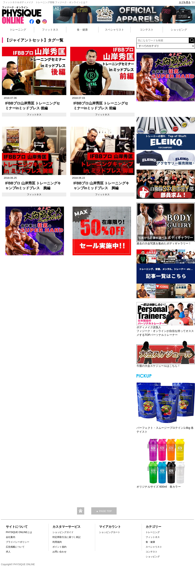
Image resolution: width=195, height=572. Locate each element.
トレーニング (18, 29)
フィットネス (50, 29)
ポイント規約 (59, 546)
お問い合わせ (59, 551)
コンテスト (146, 29)
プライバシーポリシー (17, 542)
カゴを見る (187, 2)
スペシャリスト (114, 29)
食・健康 (82, 29)
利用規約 (57, 542)
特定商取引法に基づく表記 (66, 537)
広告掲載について (15, 546)
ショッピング (179, 29)
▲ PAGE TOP (104, 511)
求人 (8, 551)
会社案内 (10, 537)
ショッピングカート (109, 532)
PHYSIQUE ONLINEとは (19, 532)
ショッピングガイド (63, 532)
